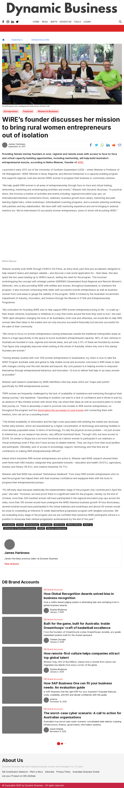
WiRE (80, 162)
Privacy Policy (63, 771)
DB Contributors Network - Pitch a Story (22, 771)
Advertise (66, 21)
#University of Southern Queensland (19, 528)
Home (36, 21)
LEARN (87, 21)
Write (53, 21)
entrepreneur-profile (40, 40)
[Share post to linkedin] (108, 145)
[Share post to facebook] (90, 145)
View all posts (11, 564)
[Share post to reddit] (113, 145)
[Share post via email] (119, 145)
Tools (77, 21)
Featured (28, 111)
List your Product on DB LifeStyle (19, 776)
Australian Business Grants (86, 771)
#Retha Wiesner (74, 525)
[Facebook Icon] (3, 22)
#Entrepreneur (32, 525)
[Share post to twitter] (96, 145)
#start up (88, 525)
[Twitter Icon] (17, 22)
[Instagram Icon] (8, 22)
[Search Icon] (120, 21)
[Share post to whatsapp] (102, 145)
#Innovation (46, 525)
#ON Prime (59, 525)
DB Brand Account (53, 589)
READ (45, 21)
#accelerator (8, 525)
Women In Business (48, 111)
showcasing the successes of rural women (61, 410)
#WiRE (41, 528)
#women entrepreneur (56, 528)
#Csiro (20, 525)
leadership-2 (17, 40)
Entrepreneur (11, 111)
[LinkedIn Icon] (12, 22)
